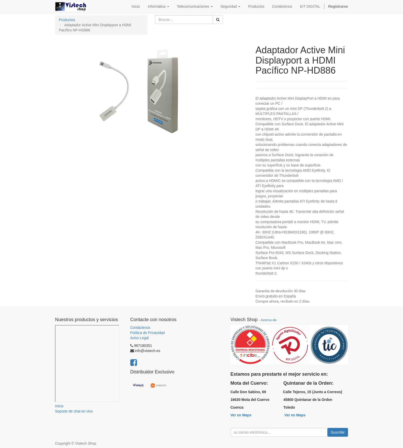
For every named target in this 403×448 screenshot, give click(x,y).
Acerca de (269, 320)
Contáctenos (140, 328)
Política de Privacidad (147, 333)
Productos (67, 20)
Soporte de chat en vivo (74, 411)
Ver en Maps (241, 415)
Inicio (59, 406)
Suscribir (338, 432)
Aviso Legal (139, 338)
